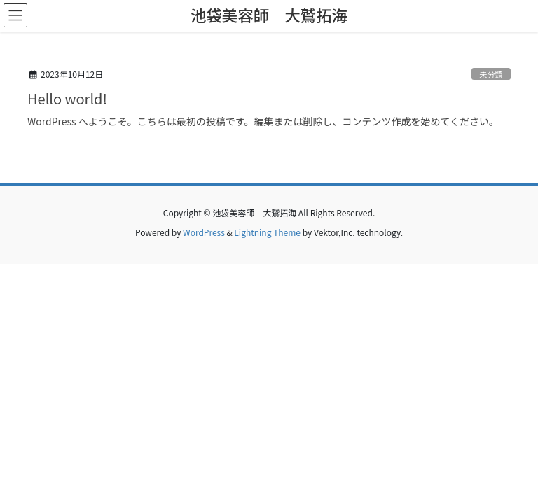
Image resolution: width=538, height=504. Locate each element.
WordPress (204, 232)
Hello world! (67, 98)
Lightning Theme (267, 232)
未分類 (491, 74)
